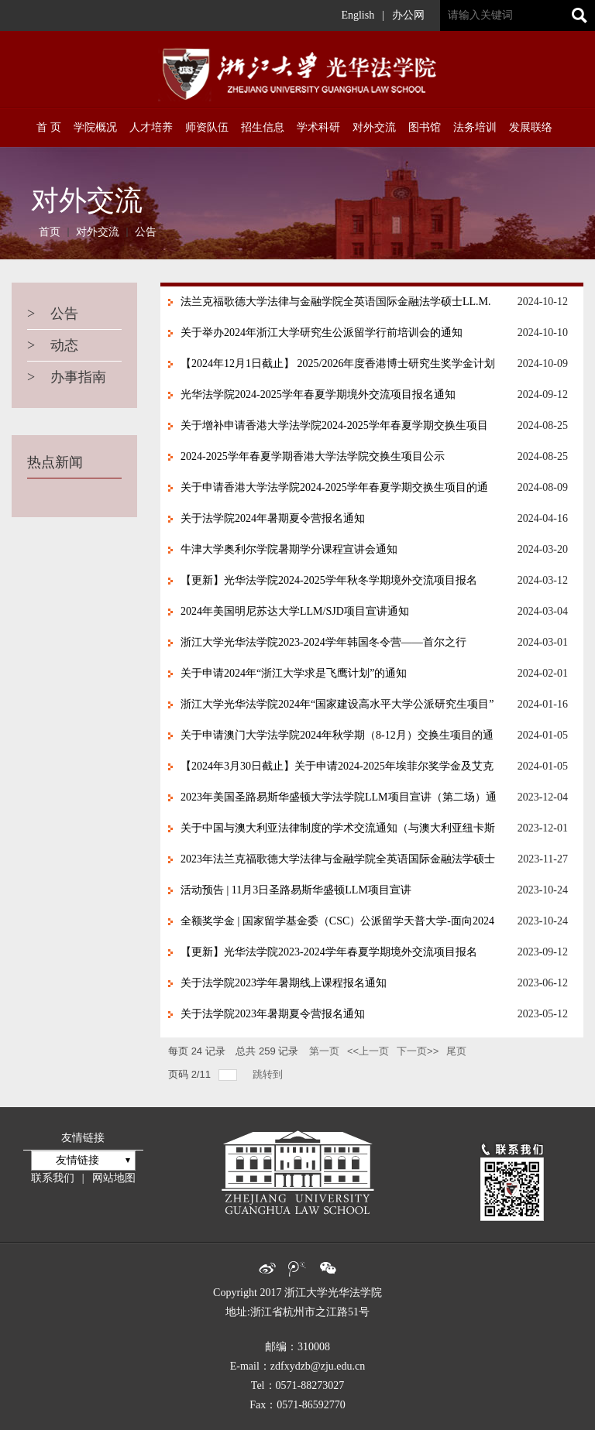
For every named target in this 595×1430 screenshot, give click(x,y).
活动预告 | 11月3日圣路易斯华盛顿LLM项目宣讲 (296, 890)
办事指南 (66, 377)
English (357, 15)
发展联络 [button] (530, 127)
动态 (52, 345)
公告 (145, 232)
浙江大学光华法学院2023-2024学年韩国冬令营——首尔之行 (323, 642)
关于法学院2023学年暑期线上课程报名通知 (284, 983)
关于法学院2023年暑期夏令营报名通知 (273, 1014)
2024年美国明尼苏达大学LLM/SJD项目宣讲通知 (295, 611)
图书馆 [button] (424, 127)
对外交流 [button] (374, 127)
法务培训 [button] (475, 127)
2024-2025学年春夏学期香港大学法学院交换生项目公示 (313, 456)
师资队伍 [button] (207, 127)
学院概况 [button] (95, 127)
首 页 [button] (48, 127)
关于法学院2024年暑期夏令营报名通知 (273, 518)
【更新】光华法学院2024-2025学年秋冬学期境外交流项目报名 (329, 580)
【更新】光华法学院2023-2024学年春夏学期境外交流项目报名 (329, 952)
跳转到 (269, 1074)
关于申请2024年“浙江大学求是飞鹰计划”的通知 (294, 673)
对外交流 (97, 232)
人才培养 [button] (151, 127)
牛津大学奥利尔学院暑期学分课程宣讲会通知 (289, 549)
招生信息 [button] (262, 127)
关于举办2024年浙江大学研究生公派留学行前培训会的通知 (322, 332)
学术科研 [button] (318, 127)
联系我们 (52, 1178)
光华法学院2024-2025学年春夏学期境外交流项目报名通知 (318, 394)
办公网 (408, 15)
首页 (49, 232)
